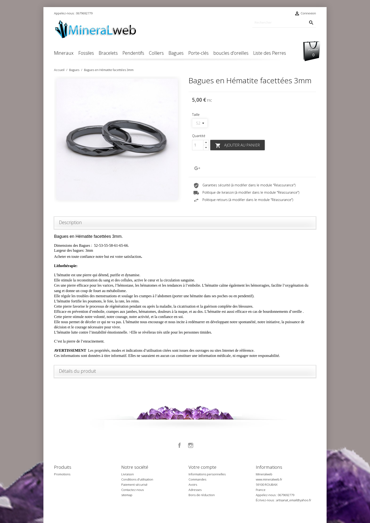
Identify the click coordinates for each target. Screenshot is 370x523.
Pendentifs (133, 53)
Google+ (197, 168)
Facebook (179, 445)
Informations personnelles (207, 474)
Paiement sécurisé (134, 484)
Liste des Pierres (269, 53)
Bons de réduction (202, 495)
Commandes (197, 479)
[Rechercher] (284, 22)
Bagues (176, 53)
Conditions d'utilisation (137, 479)
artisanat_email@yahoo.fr (293, 500)
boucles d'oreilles (230, 53)
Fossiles (86, 53)
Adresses (195, 490)
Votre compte (202, 467)
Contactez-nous (132, 490)
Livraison (127, 474)
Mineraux (64, 53)
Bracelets (108, 53)
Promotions (62, 474)
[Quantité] (197, 145)
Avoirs (193, 484)
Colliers (156, 53)
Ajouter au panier (237, 145)
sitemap (126, 495)
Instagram (190, 445)
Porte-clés (198, 53)
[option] (117, 139)
